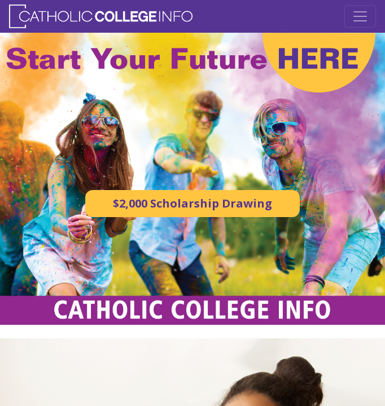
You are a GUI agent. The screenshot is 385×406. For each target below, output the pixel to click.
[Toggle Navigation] (360, 16)
